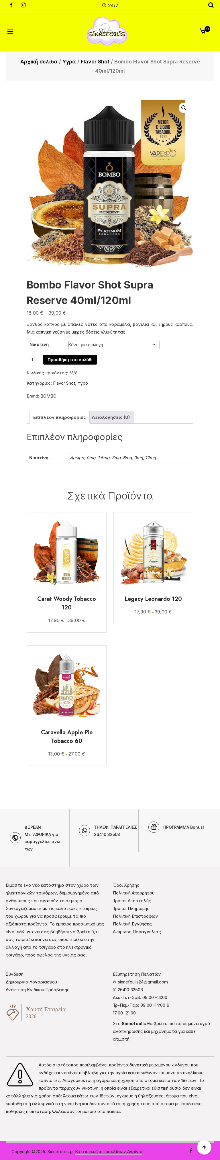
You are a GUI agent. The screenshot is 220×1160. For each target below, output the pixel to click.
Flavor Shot (95, 62)
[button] (184, 108)
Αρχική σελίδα (39, 62)
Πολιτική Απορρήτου (133, 893)
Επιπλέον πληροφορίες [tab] (59, 417)
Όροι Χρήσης (126, 885)
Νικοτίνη (39, 344)
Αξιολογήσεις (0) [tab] (111, 417)
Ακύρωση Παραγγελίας (137, 931)
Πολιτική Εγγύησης (132, 924)
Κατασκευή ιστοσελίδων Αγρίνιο (108, 1151)
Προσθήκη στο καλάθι (70, 360)
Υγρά (69, 62)
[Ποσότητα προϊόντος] (34, 359)
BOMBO (48, 396)
